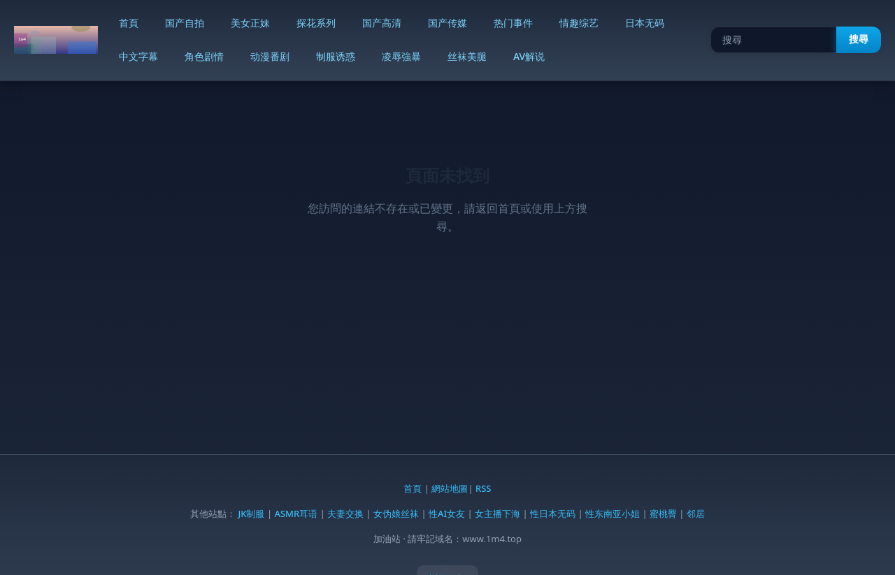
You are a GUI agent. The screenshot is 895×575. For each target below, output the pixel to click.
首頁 (128, 22)
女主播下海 (497, 513)
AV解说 (529, 56)
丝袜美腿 (467, 56)
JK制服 (251, 513)
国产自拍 (184, 22)
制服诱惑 (335, 56)
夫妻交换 (345, 513)
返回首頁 (497, 208)
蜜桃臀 (663, 513)
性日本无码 (552, 513)
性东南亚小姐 (612, 513)
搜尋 (858, 39)
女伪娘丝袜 (396, 513)
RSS (483, 488)
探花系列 (316, 22)
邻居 (696, 513)
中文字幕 (138, 56)
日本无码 (644, 22)
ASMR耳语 (295, 513)
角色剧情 (204, 56)
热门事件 (513, 22)
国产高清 (381, 22)
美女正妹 (250, 22)
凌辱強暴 (401, 56)
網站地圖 (449, 488)
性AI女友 (447, 513)
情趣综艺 (579, 22)
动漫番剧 (269, 56)
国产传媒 (447, 22)
